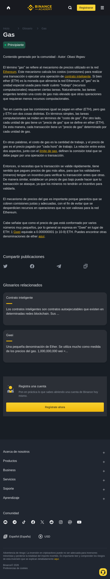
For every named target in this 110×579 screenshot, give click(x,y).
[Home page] (40, 8)
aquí (41, 236)
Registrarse (86, 7)
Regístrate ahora (55, 407)
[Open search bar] (68, 7)
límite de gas (48, 151)
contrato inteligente (78, 76)
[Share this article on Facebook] (32, 266)
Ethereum (9, 71)
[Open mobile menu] (102, 7)
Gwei (16, 232)
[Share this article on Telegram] (59, 266)
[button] (102, 7)
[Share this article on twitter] (5, 266)
